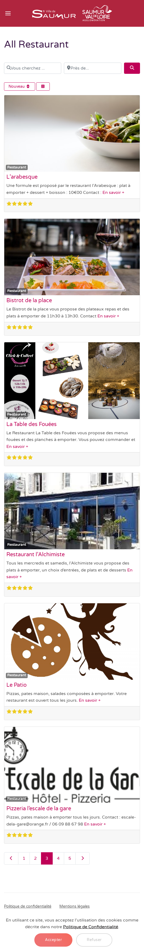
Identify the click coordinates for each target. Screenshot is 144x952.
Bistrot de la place (29, 300)
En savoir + (113, 192)
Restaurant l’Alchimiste (35, 554)
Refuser (94, 940)
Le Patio (16, 685)
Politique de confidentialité (27, 906)
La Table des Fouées (31, 424)
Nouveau (20, 86)
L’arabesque (22, 177)
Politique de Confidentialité (90, 927)
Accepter (53, 940)
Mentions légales (74, 906)
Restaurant (16, 167)
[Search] (132, 68)
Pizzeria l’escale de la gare (38, 808)
